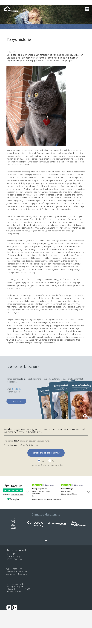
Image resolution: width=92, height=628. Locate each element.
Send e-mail (17, 389)
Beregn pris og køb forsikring (46, 452)
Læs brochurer (16, 401)
